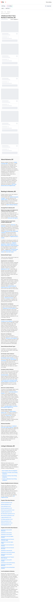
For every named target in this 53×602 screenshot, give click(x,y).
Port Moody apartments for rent (6, 385)
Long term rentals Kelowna (6, 550)
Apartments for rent (5, 135)
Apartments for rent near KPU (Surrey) (8, 429)
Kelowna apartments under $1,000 (7, 560)
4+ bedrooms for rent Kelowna (6, 532)
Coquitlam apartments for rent (6, 378)
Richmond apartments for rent (6, 374)
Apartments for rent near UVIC (6, 416)
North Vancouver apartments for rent (7, 376)
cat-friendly (3, 227)
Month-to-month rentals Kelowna (7, 553)
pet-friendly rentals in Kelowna (7, 224)
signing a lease (4, 66)
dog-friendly (13, 225)
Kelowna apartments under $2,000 (7, 564)
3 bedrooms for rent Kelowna (6, 531)
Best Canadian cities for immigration (9, 337)
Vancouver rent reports (13, 84)
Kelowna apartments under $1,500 (7, 562)
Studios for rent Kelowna (5, 525)
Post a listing (48, 2)
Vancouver (13, 91)
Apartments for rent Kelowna (6, 513)
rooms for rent (9, 281)
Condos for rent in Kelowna (6, 187)
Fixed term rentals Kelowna (6, 555)
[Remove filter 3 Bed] (4, 8)
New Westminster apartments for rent (8, 380)
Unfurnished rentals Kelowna (6, 539)
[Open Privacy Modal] (5, 2)
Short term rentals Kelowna (6, 551)
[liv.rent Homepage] (2, 2)
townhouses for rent (8, 164)
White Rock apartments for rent (6, 389)
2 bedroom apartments (11, 110)
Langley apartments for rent (6, 383)
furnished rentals (14, 115)
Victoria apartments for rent (6, 391)
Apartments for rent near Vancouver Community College (7, 406)
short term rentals (10, 118)
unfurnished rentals (7, 117)
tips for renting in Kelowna (11, 71)
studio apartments (14, 111)
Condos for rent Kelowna (5, 515)
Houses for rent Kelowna (5, 518)
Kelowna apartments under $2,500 (7, 566)
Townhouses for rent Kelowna (6, 516)
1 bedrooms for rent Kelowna (6, 527)
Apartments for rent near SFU (6, 399)
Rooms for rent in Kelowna (11, 204)
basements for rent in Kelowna (9, 174)
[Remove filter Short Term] (9, 8)
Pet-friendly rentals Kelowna (6, 541)
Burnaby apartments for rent (6, 370)
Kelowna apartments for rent (6, 387)
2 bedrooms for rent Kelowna (6, 529)
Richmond (3, 92)
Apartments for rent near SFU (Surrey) (8, 418)
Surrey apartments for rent (6, 372)
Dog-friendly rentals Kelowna (6, 543)
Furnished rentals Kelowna (5, 537)
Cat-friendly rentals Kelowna (6, 545)
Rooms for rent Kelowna (5, 520)
